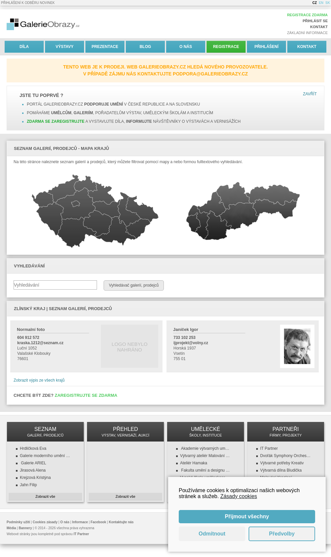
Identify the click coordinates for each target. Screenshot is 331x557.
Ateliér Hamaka (193, 463)
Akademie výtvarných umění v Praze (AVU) (205, 448)
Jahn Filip (28, 485)
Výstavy (64, 46)
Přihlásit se (315, 21)
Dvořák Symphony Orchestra (285, 455)
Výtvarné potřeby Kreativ (282, 463)
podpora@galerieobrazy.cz (210, 73)
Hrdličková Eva (33, 448)
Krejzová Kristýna (35, 477)
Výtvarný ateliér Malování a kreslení (205, 455)
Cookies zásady (45, 522)
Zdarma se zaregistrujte (55, 121)
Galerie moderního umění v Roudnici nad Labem (45, 455)
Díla (24, 46)
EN (321, 3)
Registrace (226, 46)
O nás (185, 46)
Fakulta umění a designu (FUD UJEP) (205, 470)
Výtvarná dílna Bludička (281, 470)
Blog (145, 46)
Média (11, 528)
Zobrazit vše (45, 496)
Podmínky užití (18, 522)
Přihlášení (267, 46)
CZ (314, 3)
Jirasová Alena (33, 470)
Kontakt (319, 27)
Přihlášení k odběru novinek (28, 3)
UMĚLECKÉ (205, 431)
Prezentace (105, 46)
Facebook (98, 522)
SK (327, 3)
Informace (80, 522)
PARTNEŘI (285, 431)
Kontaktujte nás (121, 522)
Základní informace (307, 33)
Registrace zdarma (307, 15)
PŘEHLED (125, 431)
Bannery (25, 528)
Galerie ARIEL (33, 463)
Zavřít (310, 94)
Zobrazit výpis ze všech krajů (39, 380)
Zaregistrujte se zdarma (86, 395)
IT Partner (269, 448)
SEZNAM (45, 431)
